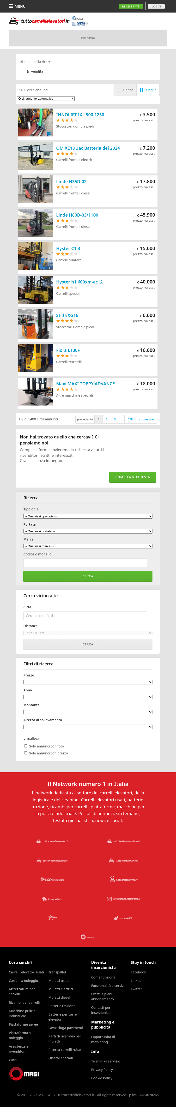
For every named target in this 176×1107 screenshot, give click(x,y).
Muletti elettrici (61, 989)
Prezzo (28, 675)
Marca (28, 539)
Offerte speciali (61, 1058)
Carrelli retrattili (69, 362)
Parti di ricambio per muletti (65, 1038)
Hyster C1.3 (68, 248)
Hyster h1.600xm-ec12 (79, 282)
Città (27, 607)
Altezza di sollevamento (42, 720)
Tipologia (30, 509)
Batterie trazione (62, 1006)
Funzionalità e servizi (108, 985)
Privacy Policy (102, 1069)
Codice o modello (37, 554)
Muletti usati (59, 980)
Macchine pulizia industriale (22, 1013)
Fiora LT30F (68, 350)
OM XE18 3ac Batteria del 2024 (88, 148)
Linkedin (138, 980)
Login (156, 6)
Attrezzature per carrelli (22, 991)
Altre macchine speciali (74, 395)
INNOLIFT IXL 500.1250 (80, 114)
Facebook (138, 972)
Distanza (30, 626)
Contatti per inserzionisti (101, 1010)
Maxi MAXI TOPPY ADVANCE (85, 383)
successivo (146, 419)
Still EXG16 (67, 315)
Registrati (131, 6)
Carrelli (14, 1059)
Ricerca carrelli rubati (66, 1049)
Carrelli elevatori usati (26, 972)
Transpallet (57, 972)
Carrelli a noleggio (23, 980)
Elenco (128, 90)
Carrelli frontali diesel (73, 193)
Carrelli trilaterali (69, 260)
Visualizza (31, 739)
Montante (31, 705)
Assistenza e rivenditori (19, 1049)
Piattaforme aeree (23, 1024)
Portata (29, 524)
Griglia (151, 90)
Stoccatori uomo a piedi (75, 126)
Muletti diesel (59, 997)
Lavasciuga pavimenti (66, 1027)
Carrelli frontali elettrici (74, 159)
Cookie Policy (101, 1078)
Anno (27, 690)
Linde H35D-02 (71, 181)
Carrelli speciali (68, 293)
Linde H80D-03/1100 (77, 215)
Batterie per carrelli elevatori (64, 1017)
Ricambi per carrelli (24, 1002)
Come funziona (103, 977)
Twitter (136, 989)
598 (130, 419)
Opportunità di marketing (103, 1039)
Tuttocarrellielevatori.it (48, 21)
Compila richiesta (132, 477)
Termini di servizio (105, 1061)
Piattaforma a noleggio (20, 1035)
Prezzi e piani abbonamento (102, 996)
